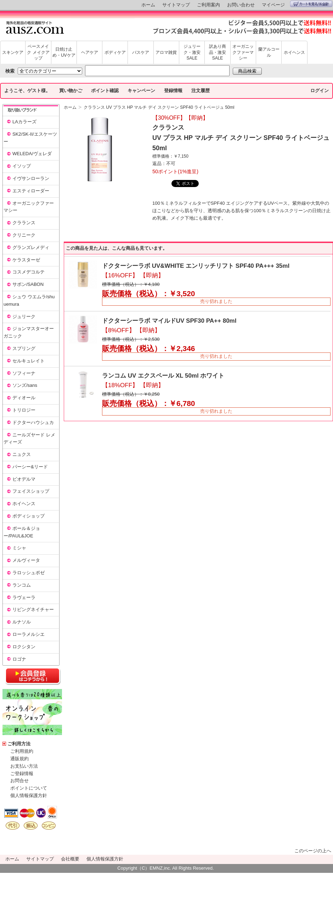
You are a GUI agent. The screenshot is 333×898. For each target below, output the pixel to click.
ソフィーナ (23, 373)
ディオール (23, 397)
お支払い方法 (24, 766)
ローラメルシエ (28, 634)
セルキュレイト (28, 360)
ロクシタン (23, 646)
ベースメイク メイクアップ (38, 52)
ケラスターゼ (26, 259)
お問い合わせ (241, 4)
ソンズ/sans (24, 385)
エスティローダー (30, 190)
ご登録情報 (21, 773)
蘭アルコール (269, 52)
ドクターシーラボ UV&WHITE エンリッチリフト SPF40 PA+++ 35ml (195, 265)
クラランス (23, 222)
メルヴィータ (26, 560)
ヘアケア (89, 52)
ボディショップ (28, 516)
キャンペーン (141, 90)
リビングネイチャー (33, 609)
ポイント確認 (105, 90)
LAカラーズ (24, 121)
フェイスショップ (30, 491)
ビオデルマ (23, 479)
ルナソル (21, 622)
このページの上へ (312, 850)
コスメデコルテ (28, 272)
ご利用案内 (208, 4)
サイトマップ (176, 4)
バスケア (140, 52)
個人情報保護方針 (28, 795)
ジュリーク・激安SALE (192, 52)
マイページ (273, 4)
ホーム (148, 4)
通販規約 (19, 758)
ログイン (319, 90)
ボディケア (115, 52)
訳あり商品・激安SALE (217, 52)
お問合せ (19, 780)
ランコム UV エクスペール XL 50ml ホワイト (163, 375)
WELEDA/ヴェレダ (32, 153)
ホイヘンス (294, 52)
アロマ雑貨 (166, 52)
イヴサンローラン (30, 178)
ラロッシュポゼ (28, 572)
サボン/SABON (28, 284)
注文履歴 (200, 90)
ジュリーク (23, 316)
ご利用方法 (18, 743)
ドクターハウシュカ (33, 422)
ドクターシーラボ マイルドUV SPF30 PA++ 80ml (169, 320)
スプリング (23, 348)
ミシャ (19, 547)
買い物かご (70, 90)
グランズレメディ (30, 247)
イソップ (21, 166)
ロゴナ (19, 659)
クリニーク (23, 235)
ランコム (21, 585)
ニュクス (21, 454)
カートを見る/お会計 (311, 4)
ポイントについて (28, 788)
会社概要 (70, 859)
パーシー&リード (30, 466)
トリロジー (23, 410)
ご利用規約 (21, 751)
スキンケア (12, 52)
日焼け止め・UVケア (63, 52)
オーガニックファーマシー (243, 52)
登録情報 (173, 90)
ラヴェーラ (23, 597)
